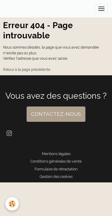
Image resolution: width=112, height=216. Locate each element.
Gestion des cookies (56, 176)
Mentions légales (56, 154)
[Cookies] (12, 204)
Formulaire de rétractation (56, 169)
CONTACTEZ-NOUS (56, 114)
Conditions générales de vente (56, 161)
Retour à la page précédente (26, 69)
